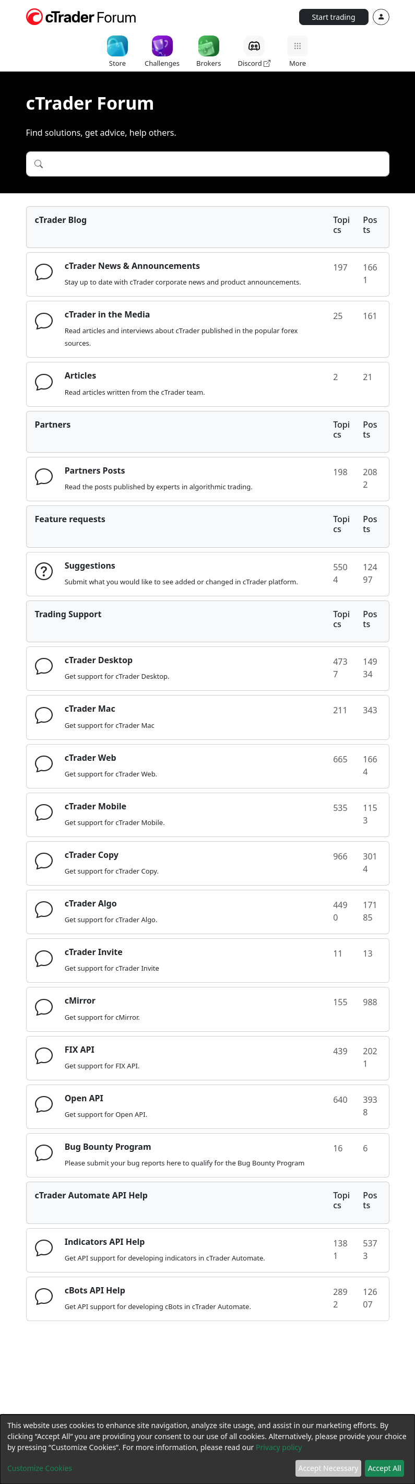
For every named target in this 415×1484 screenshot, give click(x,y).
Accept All (384, 1468)
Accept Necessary (329, 1468)
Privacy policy (279, 1447)
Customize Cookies (39, 1468)
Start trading (333, 17)
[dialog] (207, 1449)
